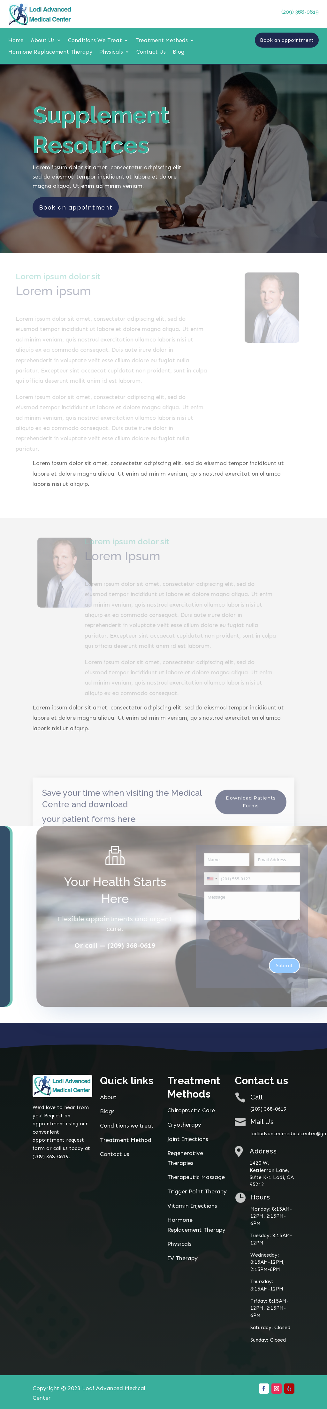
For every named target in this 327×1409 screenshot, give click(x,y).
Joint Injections (187, 1138)
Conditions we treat (127, 1125)
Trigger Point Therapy (197, 1191)
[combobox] (228, 878)
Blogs (107, 1110)
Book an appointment (287, 40)
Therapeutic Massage (196, 1176)
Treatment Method (125, 1139)
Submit (300, 965)
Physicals (111, 52)
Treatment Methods (161, 40)
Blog (179, 52)
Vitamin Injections (192, 1205)
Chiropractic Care (191, 1110)
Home (16, 40)
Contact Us (151, 52)
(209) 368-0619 (300, 12)
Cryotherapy (184, 1124)
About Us (43, 40)
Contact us (114, 1153)
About (108, 1096)
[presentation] (268, 938)
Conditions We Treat (95, 40)
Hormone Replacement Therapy (50, 52)
